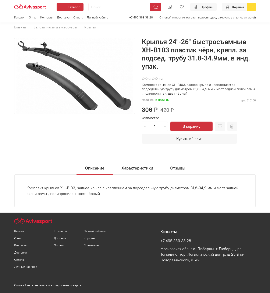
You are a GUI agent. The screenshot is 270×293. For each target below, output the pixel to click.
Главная (20, 27)
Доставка (63, 17)
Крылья (90, 27)
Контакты (46, 17)
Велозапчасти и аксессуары (55, 27)
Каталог (70, 7)
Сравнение (91, 245)
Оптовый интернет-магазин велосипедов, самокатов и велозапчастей (207, 17)
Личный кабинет (98, 17)
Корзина (89, 238)
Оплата (78, 17)
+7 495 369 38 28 (141, 17)
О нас (32, 17)
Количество (150, 118)
